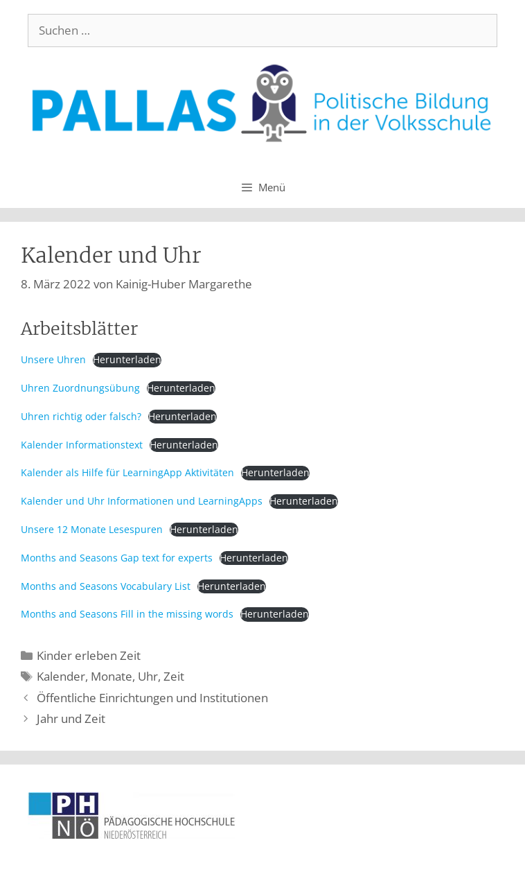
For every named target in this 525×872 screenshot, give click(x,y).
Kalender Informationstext (82, 444)
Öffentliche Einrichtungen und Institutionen (152, 698)
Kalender (61, 676)
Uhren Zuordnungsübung (80, 387)
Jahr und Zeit (71, 718)
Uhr (148, 676)
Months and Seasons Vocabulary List (105, 586)
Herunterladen (127, 359)
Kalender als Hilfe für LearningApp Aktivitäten (127, 472)
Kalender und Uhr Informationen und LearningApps (141, 500)
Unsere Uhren (53, 359)
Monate (111, 676)
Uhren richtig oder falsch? (81, 416)
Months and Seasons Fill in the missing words (127, 613)
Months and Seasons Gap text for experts (117, 557)
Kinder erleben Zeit (89, 655)
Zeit (173, 676)
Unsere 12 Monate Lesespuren (92, 529)
